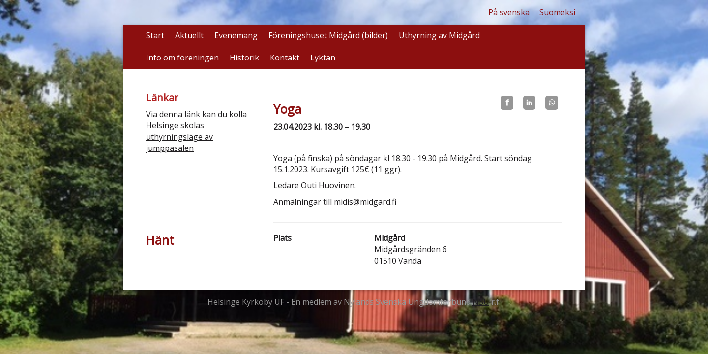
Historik (244, 57)
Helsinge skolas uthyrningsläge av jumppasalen (179, 136)
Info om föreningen (182, 57)
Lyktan (322, 57)
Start (155, 35)
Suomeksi (557, 12)
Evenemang (236, 35)
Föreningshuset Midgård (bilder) (328, 35)
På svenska (509, 12)
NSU (480, 301)
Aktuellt (189, 35)
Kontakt (284, 57)
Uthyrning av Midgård (439, 35)
